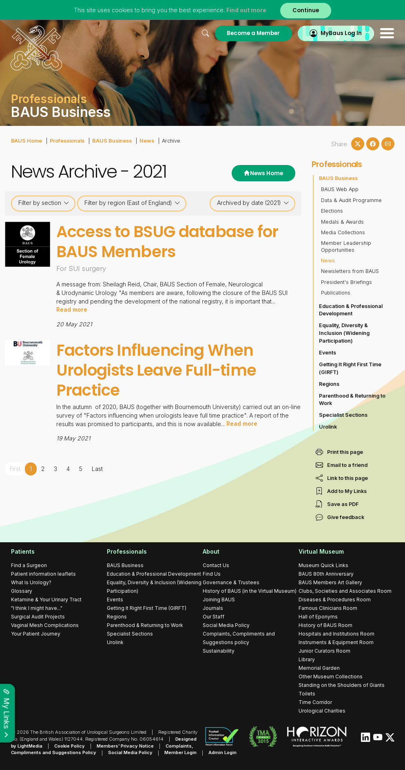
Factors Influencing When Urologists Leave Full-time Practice (157, 370)
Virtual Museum (321, 551)
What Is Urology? (31, 582)
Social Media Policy (226, 625)
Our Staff (213, 617)
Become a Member (252, 33)
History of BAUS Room (325, 625)
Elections (332, 211)
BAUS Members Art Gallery (330, 582)
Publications (335, 293)
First (15, 467)
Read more (71, 309)
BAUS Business (111, 141)
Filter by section (43, 203)
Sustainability (219, 651)
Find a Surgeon (29, 565)
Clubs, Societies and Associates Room (345, 591)
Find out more (246, 10)
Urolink (328, 427)
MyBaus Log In (341, 33)
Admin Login (223, 753)
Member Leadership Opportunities (346, 246)
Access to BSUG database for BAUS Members (167, 241)
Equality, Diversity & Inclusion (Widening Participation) (344, 333)
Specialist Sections (343, 415)
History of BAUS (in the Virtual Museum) (250, 591)
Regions (329, 384)
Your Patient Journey (35, 634)
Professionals (67, 141)
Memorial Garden (319, 668)
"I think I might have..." (36, 608)
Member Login (181, 753)
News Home (263, 173)
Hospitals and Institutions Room (336, 634)
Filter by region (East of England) (132, 203)
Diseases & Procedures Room (335, 599)
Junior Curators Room (324, 651)
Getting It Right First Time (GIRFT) (350, 368)
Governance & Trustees (231, 582)
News (146, 141)
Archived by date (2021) (253, 203)
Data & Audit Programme (351, 200)
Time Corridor (315, 702)
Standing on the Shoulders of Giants (342, 685)
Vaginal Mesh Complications (45, 625)
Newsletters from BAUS (350, 271)
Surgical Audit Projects (38, 617)
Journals (213, 608)
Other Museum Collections (331, 676)
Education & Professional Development (351, 310)
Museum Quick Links (323, 565)
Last (97, 467)
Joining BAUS (219, 599)
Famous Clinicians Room (328, 608)
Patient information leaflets (43, 574)
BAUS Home (26, 141)
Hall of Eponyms (318, 617)
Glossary (21, 591)
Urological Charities (322, 711)
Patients (23, 551)
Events (327, 353)
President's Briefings (346, 282)
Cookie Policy (70, 746)
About (211, 551)
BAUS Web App (340, 189)
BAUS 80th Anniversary (326, 574)
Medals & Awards (342, 222)
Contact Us (216, 565)
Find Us (212, 574)
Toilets (307, 694)
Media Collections (343, 232)
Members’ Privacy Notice (125, 746)
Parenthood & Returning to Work (352, 400)
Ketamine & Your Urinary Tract (46, 599)
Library (307, 659)
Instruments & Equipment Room (336, 642)
